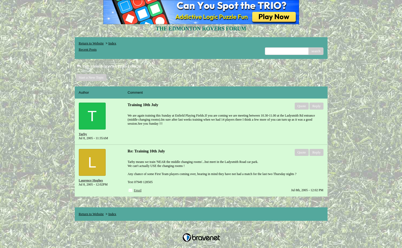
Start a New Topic (91, 77)
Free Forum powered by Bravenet (201, 228)
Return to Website (91, 43)
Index (112, 43)
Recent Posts (88, 49)
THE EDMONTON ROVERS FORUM (108, 66)
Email (138, 190)
